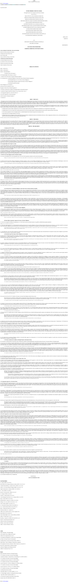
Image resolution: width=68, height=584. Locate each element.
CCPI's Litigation (5, 3)
